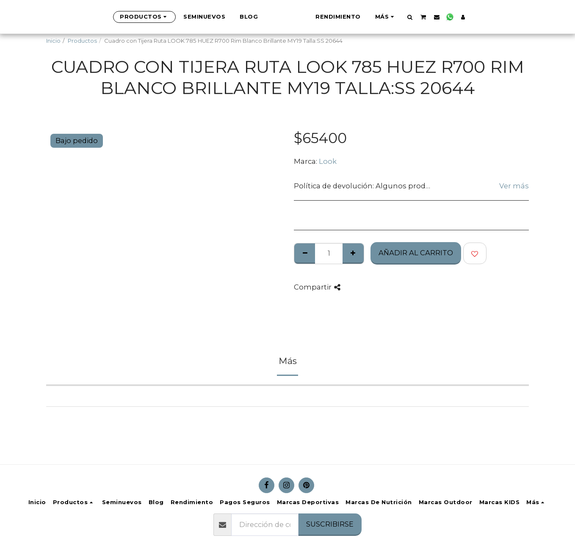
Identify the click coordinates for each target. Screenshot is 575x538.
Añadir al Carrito (416, 252)
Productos (82, 40)
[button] (452, 17)
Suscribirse (330, 524)
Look (328, 161)
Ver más (514, 186)
